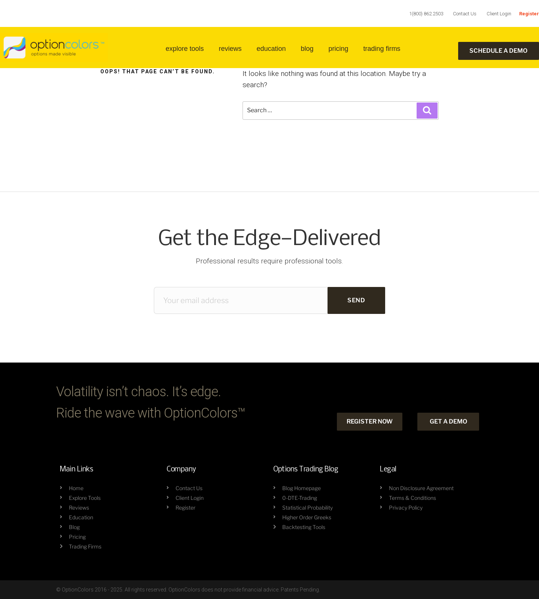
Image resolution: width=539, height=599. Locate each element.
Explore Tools (184, 48)
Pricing (338, 48)
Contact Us (464, 13)
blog (307, 48)
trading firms (382, 48)
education (271, 48)
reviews (230, 48)
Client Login (499, 13)
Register (529, 13)
